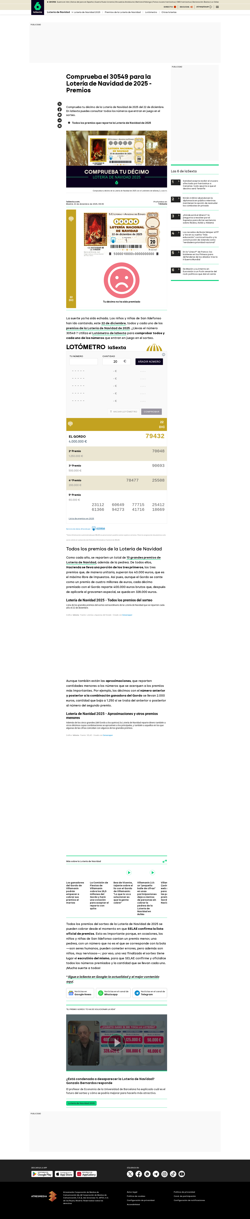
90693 (158, 466)
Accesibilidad (133, 1204)
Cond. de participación (185, 1196)
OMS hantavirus (184, 2)
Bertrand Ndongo (143, 2)
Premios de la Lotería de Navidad (123, 12)
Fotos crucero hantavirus (164, 2)
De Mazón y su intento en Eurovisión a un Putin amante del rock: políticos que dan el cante (200, 271)
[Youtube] (181, 1176)
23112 (98, 504)
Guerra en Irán (63, 2)
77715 (138, 504)
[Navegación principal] (217, 7)
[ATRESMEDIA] (45, 1198)
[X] (130, 1176)
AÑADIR (149, 361)
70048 (158, 451)
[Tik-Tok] (173, 1176)
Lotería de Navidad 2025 (87, 12)
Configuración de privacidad (140, 1200)
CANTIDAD (109, 356)
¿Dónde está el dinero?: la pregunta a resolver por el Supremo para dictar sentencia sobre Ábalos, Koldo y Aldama (199, 219)
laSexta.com (73, 202)
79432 (155, 437)
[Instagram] (164, 1176)
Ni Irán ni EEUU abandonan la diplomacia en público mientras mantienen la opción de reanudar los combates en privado (200, 202)
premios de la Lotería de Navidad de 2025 (98, 328)
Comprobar (151, 411)
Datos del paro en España (82, 2)
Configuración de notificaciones (189, 1200)
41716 (138, 509)
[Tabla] (116, 635)
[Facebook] (138, 1176)
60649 (118, 504)
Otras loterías (169, 12)
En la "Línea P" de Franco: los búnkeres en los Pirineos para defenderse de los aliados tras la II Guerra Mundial (200, 255)
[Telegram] (156, 1176)
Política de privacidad (184, 1192)
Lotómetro (151, 12)
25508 (158, 480)
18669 (158, 509)
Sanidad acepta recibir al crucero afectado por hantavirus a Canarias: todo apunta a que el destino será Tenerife (200, 185)
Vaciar (123, 411)
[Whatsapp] (147, 1176)
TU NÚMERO (76, 356)
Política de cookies (136, 1196)
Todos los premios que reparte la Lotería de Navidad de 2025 (111, 122)
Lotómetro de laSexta (109, 333)
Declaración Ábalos (201, 2)
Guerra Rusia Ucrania (104, 2)
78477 (132, 480)
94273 (118, 509)
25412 (158, 504)
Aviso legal (132, 1192)
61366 (98, 509)
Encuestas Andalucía (124, 2)
